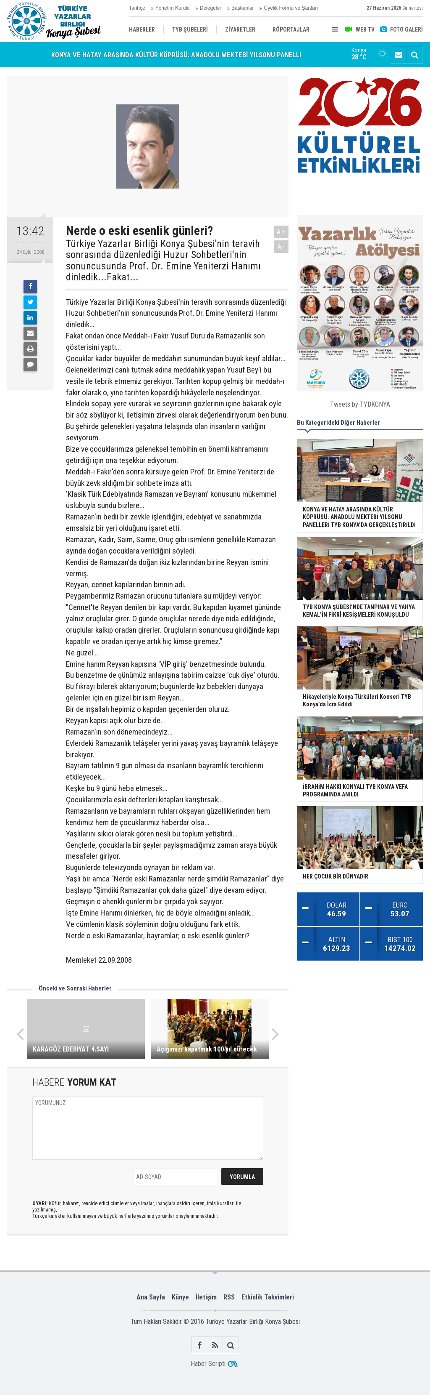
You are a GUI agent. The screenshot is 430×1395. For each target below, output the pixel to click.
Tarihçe (137, 8)
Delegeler (210, 8)
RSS (229, 1297)
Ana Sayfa (150, 1297)
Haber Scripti (208, 1364)
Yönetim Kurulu (172, 8)
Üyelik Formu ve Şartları (291, 8)
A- (281, 246)
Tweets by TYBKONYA (360, 404)
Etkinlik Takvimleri (267, 1297)
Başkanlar (242, 8)
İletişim (206, 1297)
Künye (180, 1297)
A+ (281, 232)
